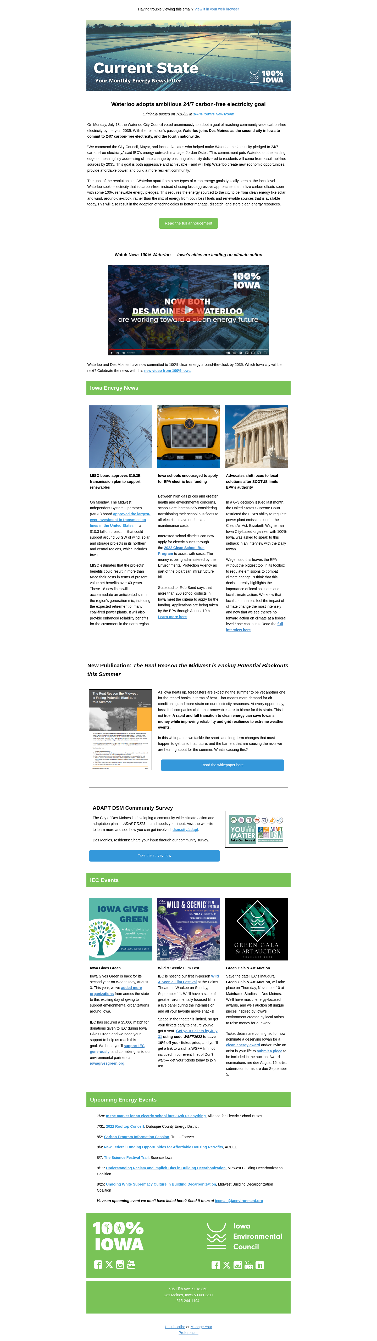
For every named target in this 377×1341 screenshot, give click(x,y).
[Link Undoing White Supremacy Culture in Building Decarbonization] (161, 1184)
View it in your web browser (217, 9)
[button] (189, 223)
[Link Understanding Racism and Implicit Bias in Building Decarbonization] (166, 1168)
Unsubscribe (175, 1327)
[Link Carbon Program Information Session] (136, 1137)
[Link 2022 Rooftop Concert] (125, 1126)
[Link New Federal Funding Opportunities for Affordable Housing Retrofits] (163, 1147)
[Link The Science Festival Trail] (126, 1157)
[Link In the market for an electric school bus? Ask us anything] (156, 1116)
